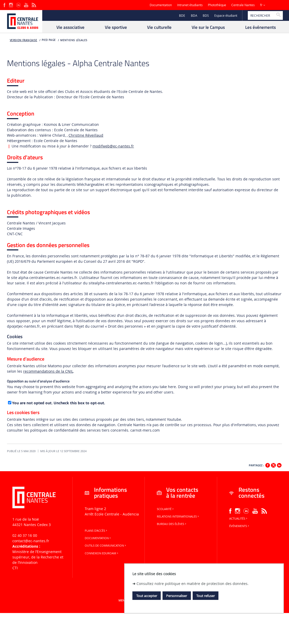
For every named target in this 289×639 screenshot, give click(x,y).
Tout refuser (205, 595)
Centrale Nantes (243, 5)
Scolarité (165, 509)
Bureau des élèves (172, 524)
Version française (23, 40)
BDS (206, 15)
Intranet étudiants (190, 5)
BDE (182, 15)
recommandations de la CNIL (48, 371)
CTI (15, 567)
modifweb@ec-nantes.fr (113, 146)
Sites (274, 5)
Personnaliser (176, 595)
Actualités (238, 518)
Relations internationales (178, 516)
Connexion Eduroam (102, 553)
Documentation (161, 5)
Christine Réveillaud (86, 135)
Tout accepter (146, 595)
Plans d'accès (96, 530)
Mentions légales (73, 40)
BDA (194, 15)
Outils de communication (106, 545)
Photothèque (217, 5)
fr (261, 5)
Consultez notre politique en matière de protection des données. (193, 583)
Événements (239, 526)
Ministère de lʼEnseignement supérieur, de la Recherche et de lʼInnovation (37, 557)
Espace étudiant (225, 15)
